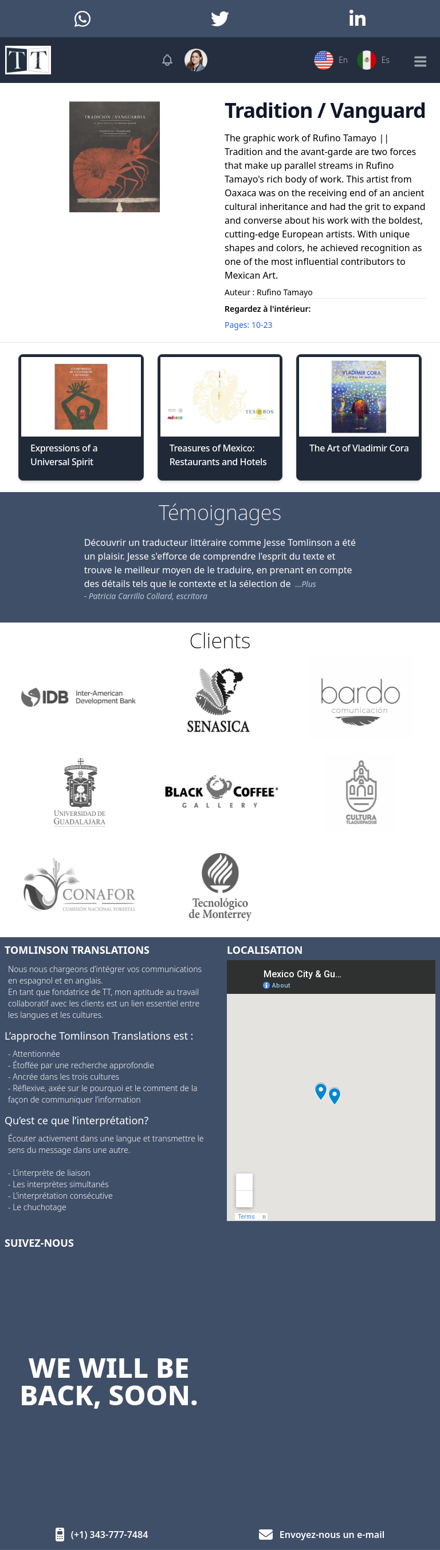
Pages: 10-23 (248, 324)
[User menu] (195, 60)
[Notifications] (167, 60)
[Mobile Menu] (419, 60)
